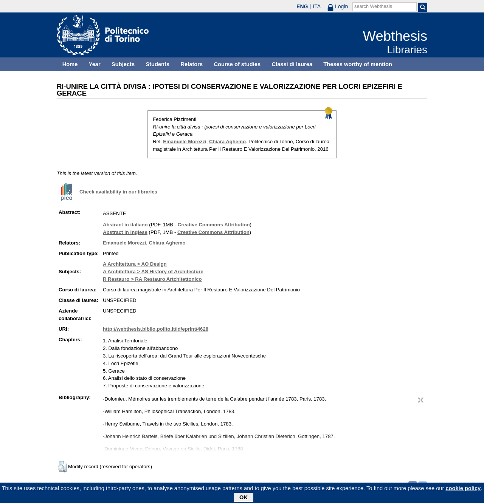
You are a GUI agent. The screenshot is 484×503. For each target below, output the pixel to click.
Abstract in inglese (125, 232)
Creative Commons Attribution (214, 225)
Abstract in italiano (125, 225)
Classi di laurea (292, 64)
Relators (191, 64)
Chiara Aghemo (227, 141)
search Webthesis (373, 6)
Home (70, 64)
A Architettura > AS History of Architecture (153, 271)
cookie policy (463, 490)
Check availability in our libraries (118, 192)
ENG (302, 6)
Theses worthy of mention (357, 64)
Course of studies (237, 64)
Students (157, 64)
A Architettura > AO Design (135, 264)
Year (95, 64)
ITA (317, 6)
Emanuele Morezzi (184, 141)
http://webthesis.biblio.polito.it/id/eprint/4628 (155, 329)
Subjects (123, 64)
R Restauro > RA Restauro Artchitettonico (152, 279)
